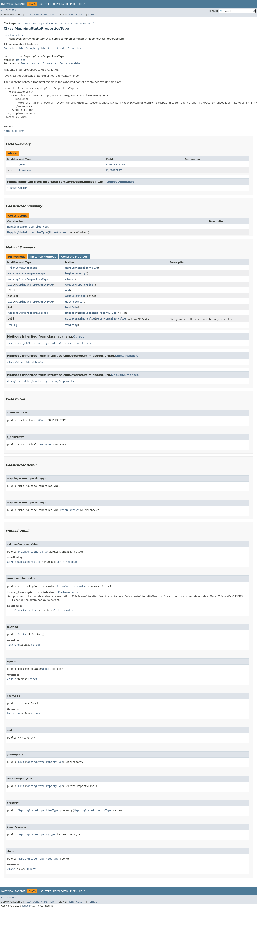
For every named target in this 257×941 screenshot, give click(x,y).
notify (43, 343)
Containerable (14, 48)
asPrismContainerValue (81, 267)
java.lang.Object (14, 35)
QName (22, 164)
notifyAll (58, 343)
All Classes (8, 10)
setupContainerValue (80, 318)
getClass (29, 343)
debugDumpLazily (36, 381)
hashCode (71, 307)
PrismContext (58, 232)
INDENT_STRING (17, 188)
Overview (7, 4)
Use (41, 4)
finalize (13, 343)
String (12, 325)
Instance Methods (43, 256)
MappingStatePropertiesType (27, 226)
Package (20, 4)
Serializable (56, 48)
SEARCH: (214, 11)
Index (73, 4)
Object (20, 59)
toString (71, 325)
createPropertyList (79, 284)
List (11, 284)
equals (70, 295)
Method (49, 14)
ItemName (25, 170)
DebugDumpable (35, 48)
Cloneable (75, 48)
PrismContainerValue (22, 267)
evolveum (26, 906)
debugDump (39, 362)
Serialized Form (14, 130)
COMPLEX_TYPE (115, 164)
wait (71, 343)
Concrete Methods (74, 256)
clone (69, 279)
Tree (48, 4)
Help (82, 4)
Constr (37, 14)
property (71, 312)
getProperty (73, 301)
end (67, 290)
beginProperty (75, 273)
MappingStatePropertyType (26, 273)
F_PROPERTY (114, 170)
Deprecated (60, 4)
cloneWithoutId (18, 362)
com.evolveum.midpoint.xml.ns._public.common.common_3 (55, 23)
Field (27, 14)
